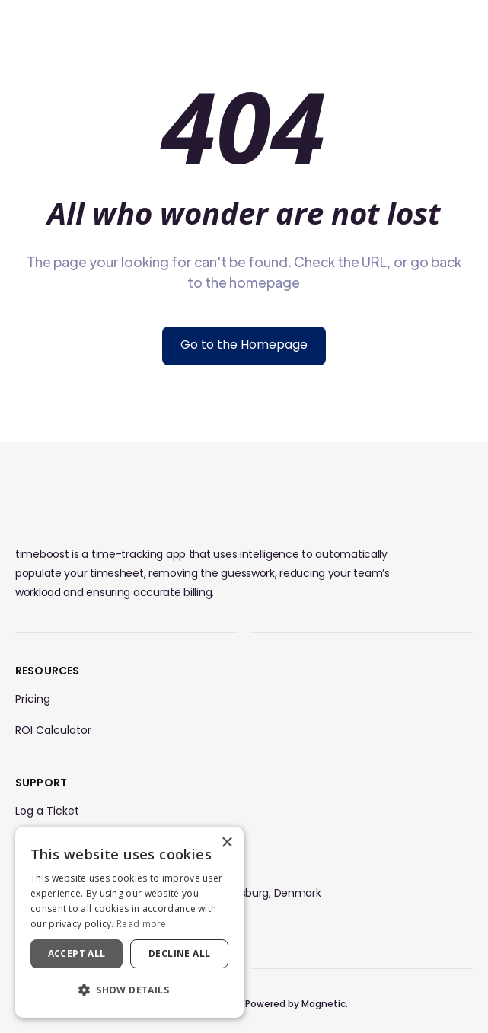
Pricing (32, 698)
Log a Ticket (47, 810)
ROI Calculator (53, 730)
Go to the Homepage (244, 344)
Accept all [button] (77, 953)
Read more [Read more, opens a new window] (141, 923)
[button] (129, 990)
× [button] (226, 843)
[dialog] (129, 922)
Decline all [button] (179, 953)
